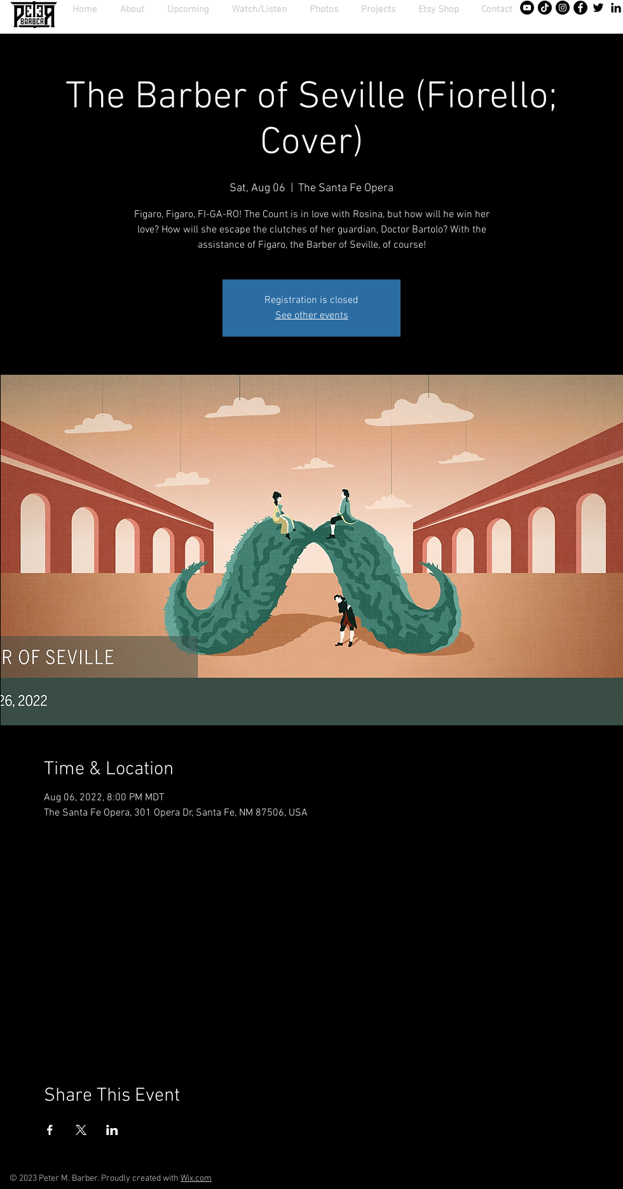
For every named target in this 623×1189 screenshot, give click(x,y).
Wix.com (196, 1178)
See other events (311, 315)
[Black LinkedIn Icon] (616, 8)
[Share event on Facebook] (50, 1130)
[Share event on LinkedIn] (112, 1130)
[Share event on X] (81, 1130)
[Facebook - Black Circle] (580, 8)
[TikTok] (545, 8)
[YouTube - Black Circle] (527, 8)
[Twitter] (598, 8)
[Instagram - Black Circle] (563, 8)
